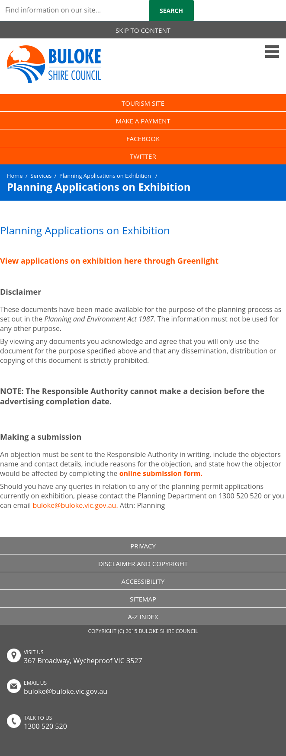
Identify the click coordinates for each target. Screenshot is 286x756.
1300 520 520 (45, 726)
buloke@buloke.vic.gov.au (65, 691)
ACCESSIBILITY (143, 581)
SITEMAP (143, 599)
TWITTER (143, 156)
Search (171, 10)
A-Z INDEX (143, 616)
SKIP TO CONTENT (143, 30)
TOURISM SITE (143, 103)
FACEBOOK (143, 138)
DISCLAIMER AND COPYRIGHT (143, 563)
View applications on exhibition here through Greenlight (109, 260)
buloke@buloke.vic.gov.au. (75, 505)
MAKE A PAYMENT (143, 121)
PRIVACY (143, 546)
